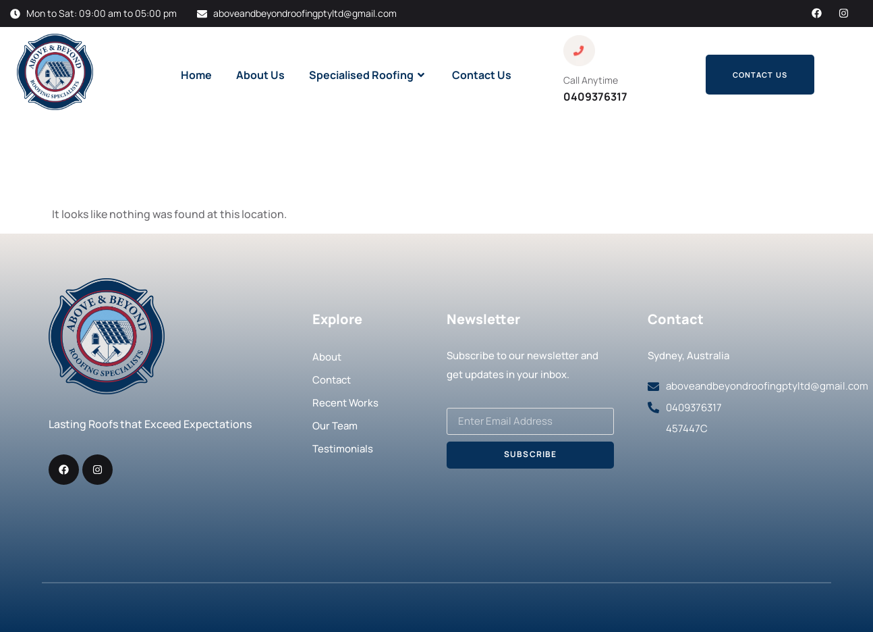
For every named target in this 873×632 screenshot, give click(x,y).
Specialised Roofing (368, 75)
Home (196, 75)
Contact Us (481, 75)
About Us (260, 75)
